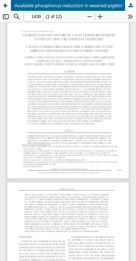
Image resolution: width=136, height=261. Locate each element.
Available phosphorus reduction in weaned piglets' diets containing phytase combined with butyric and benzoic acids (75, 5)
